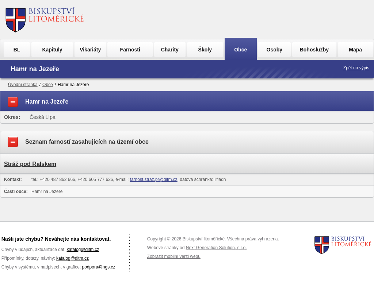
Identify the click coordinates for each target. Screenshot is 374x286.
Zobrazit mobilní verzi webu (174, 256)
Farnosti (130, 50)
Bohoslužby (314, 50)
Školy (205, 50)
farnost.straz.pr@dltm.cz (154, 179)
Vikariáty (90, 50)
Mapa (355, 50)
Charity (170, 50)
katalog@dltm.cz (83, 249)
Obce (240, 50)
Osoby (275, 50)
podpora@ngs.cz (98, 267)
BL (17, 50)
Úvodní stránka (23, 84)
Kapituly (52, 50)
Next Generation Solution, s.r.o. (216, 247)
